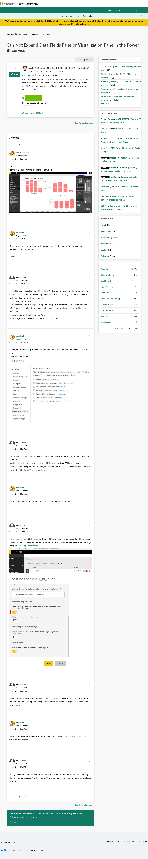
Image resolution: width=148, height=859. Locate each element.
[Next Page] (30, 144)
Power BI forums (17, 34)
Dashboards (106, 280)
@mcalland (43, 291)
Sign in (117, 10)
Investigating (107, 237)
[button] (90, 153)
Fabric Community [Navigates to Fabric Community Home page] (28, 3)
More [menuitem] (111, 3)
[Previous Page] (9, 144)
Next (137, 328)
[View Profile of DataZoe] (113, 177)
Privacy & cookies (114, 841)
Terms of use (129, 841)
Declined (105, 250)
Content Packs (107, 310)
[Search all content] (113, 16)
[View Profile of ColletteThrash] (107, 119)
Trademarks (142, 841)
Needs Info (106, 231)
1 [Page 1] (14, 143)
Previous (119, 328)
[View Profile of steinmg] (104, 196)
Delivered (105, 256)
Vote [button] (15, 74)
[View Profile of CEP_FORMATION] (23, 152)
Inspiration (56, 3)
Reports (27, 107)
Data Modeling (107, 275)
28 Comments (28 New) (32, 112)
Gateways (105, 292)
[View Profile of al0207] (104, 206)
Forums (44, 3)
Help (126, 10)
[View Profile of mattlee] (112, 157)
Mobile (104, 316)
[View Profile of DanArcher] (106, 128)
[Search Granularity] (70, 16)
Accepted (105, 243)
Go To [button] (135, 10)
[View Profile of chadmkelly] (106, 186)
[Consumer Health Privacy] (34, 850)
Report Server (107, 286)
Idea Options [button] (84, 59)
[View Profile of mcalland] (20, 232)
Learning (100, 3)
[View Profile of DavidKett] (26, 75)
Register (108, 10)
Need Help (106, 322)
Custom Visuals (107, 304)
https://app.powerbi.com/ (35, 470)
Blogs (90, 3)
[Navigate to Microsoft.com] (7, 3)
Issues (34, 34)
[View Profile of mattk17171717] (107, 138)
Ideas (67, 3)
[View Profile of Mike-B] (104, 148)
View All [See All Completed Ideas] (105, 103)
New (33, 98)
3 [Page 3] (25, 143)
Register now (83, 24)
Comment (14, 822)
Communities (79, 3)
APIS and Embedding (110, 298)
